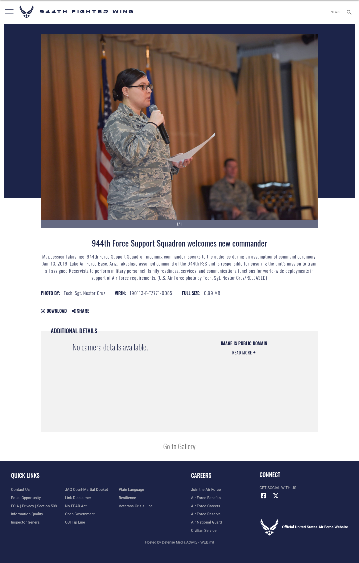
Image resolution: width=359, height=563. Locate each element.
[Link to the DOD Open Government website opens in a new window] (80, 514)
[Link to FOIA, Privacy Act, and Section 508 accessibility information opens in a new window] (34, 506)
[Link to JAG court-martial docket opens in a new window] (86, 489)
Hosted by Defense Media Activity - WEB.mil (179, 542)
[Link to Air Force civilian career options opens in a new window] (203, 530)
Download (54, 310)
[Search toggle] (350, 11)
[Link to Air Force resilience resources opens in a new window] (127, 498)
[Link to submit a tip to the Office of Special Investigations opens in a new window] (75, 522)
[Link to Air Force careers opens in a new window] (205, 506)
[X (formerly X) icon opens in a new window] (276, 496)
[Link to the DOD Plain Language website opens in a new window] (131, 489)
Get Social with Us (278, 488)
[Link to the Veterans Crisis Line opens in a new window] (135, 506)
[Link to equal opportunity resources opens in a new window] (26, 498)
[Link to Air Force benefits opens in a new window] (206, 498)
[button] (8, 12)
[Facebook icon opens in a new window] (263, 496)
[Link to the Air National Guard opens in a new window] (206, 522)
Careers (201, 475)
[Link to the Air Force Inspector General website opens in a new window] (25, 522)
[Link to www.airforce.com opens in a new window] (206, 489)
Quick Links (25, 475)
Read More (242, 353)
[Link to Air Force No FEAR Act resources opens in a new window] (76, 506)
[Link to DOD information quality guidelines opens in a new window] (27, 514)
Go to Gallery (179, 446)
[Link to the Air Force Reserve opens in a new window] (205, 514)
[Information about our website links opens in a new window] (78, 498)
